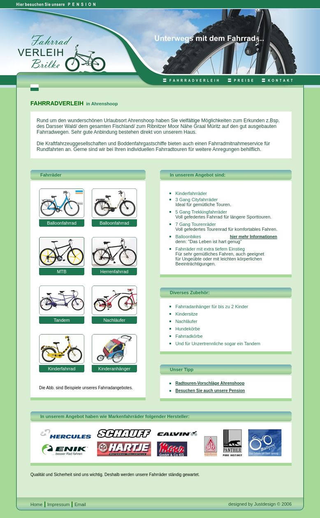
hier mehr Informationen (253, 237)
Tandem (61, 320)
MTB (61, 271)
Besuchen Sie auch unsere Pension (210, 390)
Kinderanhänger (114, 368)
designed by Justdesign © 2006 (260, 504)
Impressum (58, 504)
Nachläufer (114, 320)
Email (80, 504)
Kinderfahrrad (62, 368)
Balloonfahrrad (62, 223)
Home (36, 504)
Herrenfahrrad (114, 271)
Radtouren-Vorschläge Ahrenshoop (210, 383)
